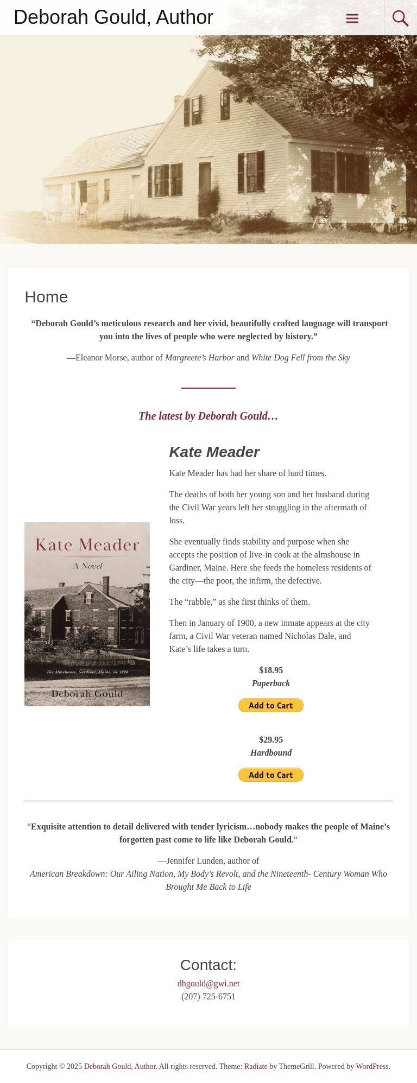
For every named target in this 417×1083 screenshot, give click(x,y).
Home (46, 297)
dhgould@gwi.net (209, 983)
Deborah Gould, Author (113, 17)
